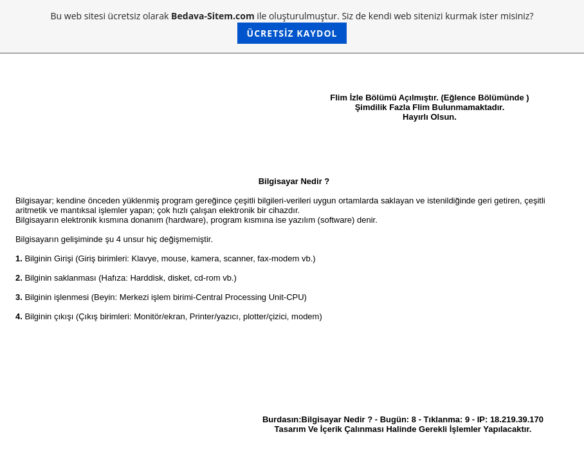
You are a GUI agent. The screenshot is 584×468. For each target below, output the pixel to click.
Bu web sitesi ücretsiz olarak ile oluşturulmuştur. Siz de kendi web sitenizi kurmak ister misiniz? (292, 27)
